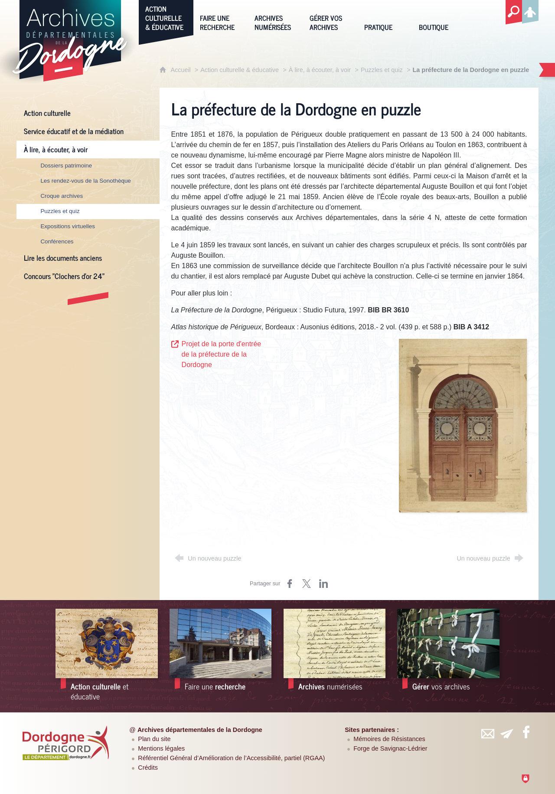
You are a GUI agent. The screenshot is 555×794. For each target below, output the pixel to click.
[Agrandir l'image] (463, 425)
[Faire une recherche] (220, 17)
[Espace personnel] (530, 10)
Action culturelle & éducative (239, 69)
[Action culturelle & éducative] (166, 17)
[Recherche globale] (514, 12)
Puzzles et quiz (382, 69)
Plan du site (154, 738)
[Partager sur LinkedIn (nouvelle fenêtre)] (323, 583)
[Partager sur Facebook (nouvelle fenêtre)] (289, 583)
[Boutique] (439, 17)
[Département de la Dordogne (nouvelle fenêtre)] (65, 742)
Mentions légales (161, 748)
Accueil (181, 69)
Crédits (148, 767)
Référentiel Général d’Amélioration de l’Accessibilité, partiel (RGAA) (231, 758)
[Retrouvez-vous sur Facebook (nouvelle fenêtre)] (526, 731)
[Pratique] (385, 17)
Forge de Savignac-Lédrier (390, 748)
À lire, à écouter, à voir (320, 69)
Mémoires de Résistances (389, 738)
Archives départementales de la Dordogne (199, 729)
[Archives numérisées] (275, 17)
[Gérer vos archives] (330, 17)
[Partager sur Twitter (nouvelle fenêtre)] (306, 583)
